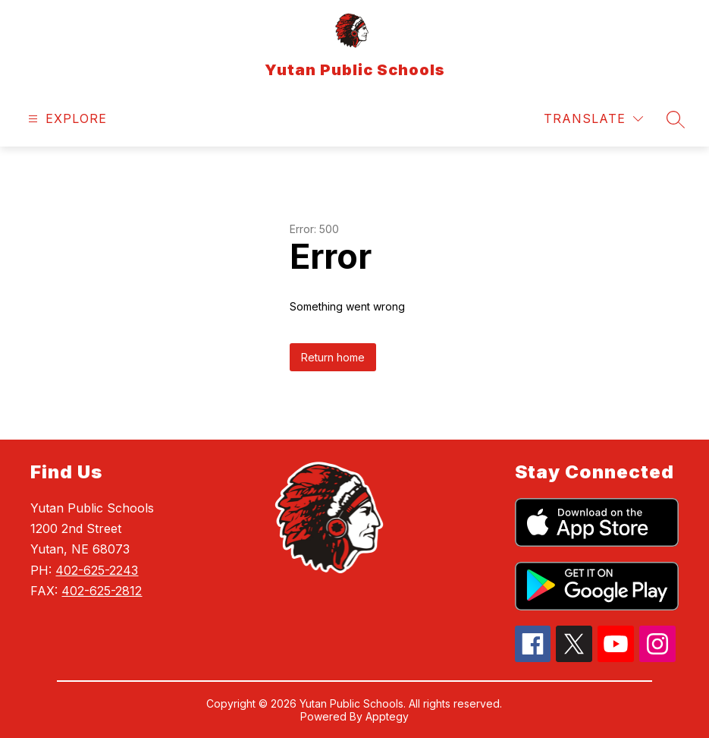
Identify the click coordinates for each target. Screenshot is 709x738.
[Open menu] (65, 118)
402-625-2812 (101, 590)
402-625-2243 (96, 570)
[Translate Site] (593, 118)
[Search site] (676, 119)
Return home (333, 357)
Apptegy (387, 716)
